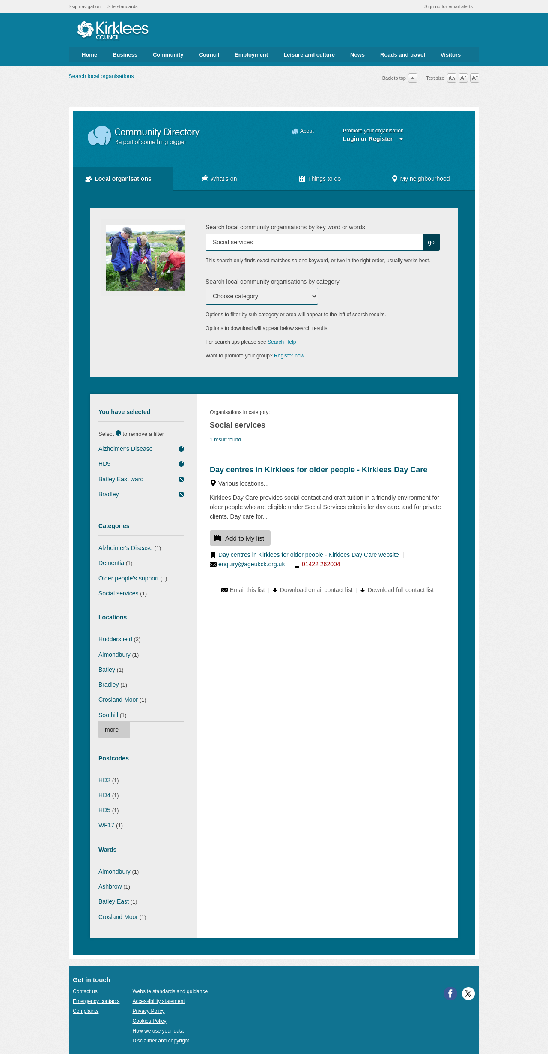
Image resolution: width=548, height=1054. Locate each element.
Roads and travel (402, 54)
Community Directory (144, 136)
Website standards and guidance (170, 991)
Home (89, 54)
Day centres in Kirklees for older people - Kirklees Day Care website (308, 554)
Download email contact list (316, 589)
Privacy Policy (148, 1011)
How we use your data (158, 1031)
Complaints (85, 1011)
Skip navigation (84, 6)
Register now (289, 356)
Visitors (451, 54)
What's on (224, 178)
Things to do (324, 178)
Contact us (85, 991)
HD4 (104, 795)
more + (114, 729)
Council (209, 54)
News (357, 54)
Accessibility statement (158, 1001)
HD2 (104, 780)
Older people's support (128, 578)
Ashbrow (110, 886)
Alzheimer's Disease (125, 448)
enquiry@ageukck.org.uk (251, 564)
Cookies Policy (149, 1021)
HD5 (104, 463)
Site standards (122, 6)
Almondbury (114, 654)
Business (125, 54)
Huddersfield (115, 639)
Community (168, 54)
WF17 (106, 825)
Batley (106, 669)
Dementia (111, 562)
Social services (118, 593)
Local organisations (123, 178)
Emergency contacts (96, 1001)
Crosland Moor (118, 699)
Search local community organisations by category (273, 281)
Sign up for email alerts (448, 6)
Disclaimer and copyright (160, 1041)
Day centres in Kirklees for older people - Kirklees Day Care (318, 469)
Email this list (247, 589)
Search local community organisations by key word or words (285, 227)
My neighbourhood (425, 178)
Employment (251, 54)
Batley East (113, 901)
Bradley (108, 494)
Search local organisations (101, 76)
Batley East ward (120, 479)
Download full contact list (401, 589)
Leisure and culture (309, 54)
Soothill (108, 715)
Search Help (282, 342)
